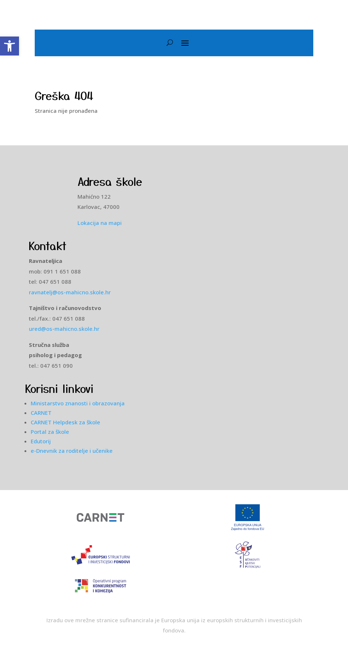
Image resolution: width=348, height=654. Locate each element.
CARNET (41, 412)
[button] (9, 46)
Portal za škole (50, 431)
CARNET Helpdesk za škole (65, 422)
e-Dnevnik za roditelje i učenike (72, 450)
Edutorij (41, 441)
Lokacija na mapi (99, 222)
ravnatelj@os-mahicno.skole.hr (70, 292)
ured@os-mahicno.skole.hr (65, 328)
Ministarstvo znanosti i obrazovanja (78, 403)
